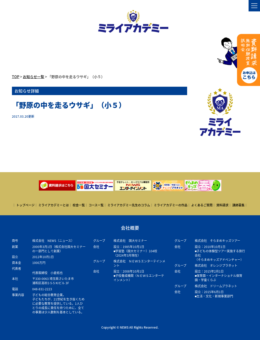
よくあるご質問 (202, 205)
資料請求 (222, 205)
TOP (15, 76)
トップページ (25, 205)
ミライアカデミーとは (53, 205)
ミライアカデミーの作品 (170, 205)
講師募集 (238, 205)
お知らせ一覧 (33, 76)
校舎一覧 (79, 205)
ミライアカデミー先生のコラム (128, 205)
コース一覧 (96, 205)
